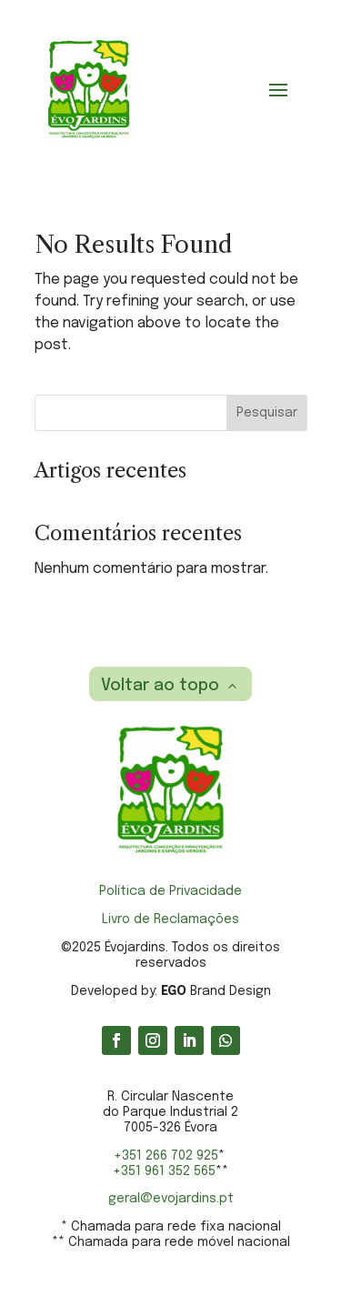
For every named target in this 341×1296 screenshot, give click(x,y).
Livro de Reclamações (170, 919)
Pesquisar (266, 413)
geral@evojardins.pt (171, 1198)
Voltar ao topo (160, 686)
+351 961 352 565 (164, 1171)
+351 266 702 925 (166, 1156)
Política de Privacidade (170, 891)
